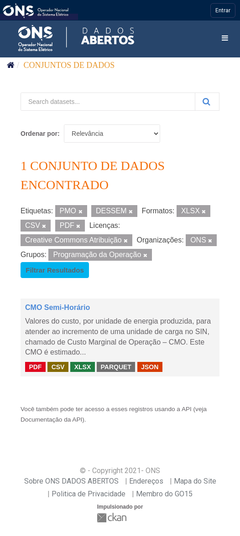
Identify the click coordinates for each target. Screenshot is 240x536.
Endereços (146, 481)
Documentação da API (51, 419)
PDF (35, 366)
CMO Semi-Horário (57, 307)
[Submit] (207, 102)
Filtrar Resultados (55, 270)
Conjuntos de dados (69, 65)
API (187, 409)
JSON (149, 366)
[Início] (11, 65)
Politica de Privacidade (88, 494)
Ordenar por (39, 133)
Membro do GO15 (164, 494)
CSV (58, 366)
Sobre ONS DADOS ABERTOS (71, 481)
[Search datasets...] (108, 102)
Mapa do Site (195, 481)
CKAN (112, 517)
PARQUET (115, 366)
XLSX (82, 366)
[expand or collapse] (225, 38)
